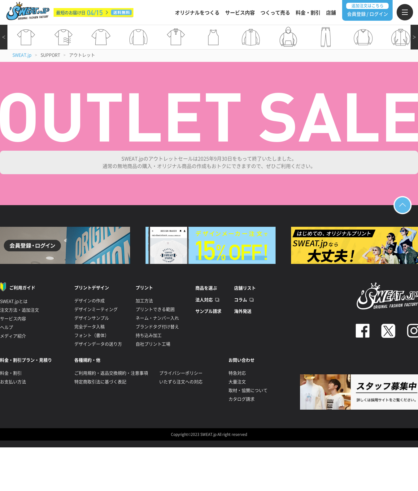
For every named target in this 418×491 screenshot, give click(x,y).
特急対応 (237, 373)
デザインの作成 (89, 301)
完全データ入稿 (89, 327)
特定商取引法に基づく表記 (100, 382)
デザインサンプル (91, 318)
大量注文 (237, 382)
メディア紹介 (13, 336)
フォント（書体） (91, 335)
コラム (240, 300)
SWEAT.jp (22, 55)
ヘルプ (6, 327)
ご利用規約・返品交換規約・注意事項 (111, 373)
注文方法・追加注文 (19, 310)
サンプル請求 (208, 311)
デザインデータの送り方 (98, 344)
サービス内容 (240, 12)
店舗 (331, 12)
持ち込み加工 (149, 335)
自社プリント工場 (153, 344)
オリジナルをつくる (197, 12)
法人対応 (204, 300)
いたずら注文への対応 (180, 382)
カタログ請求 (242, 399)
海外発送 (242, 311)
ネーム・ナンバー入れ (157, 318)
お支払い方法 (13, 382)
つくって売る (275, 12)
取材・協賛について (248, 390)
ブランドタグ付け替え (157, 327)
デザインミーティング (96, 309)
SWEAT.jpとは (14, 301)
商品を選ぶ (206, 288)
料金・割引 (308, 12)
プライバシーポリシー (180, 373)
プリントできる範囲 (155, 309)
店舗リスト (245, 288)
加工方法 (144, 301)
